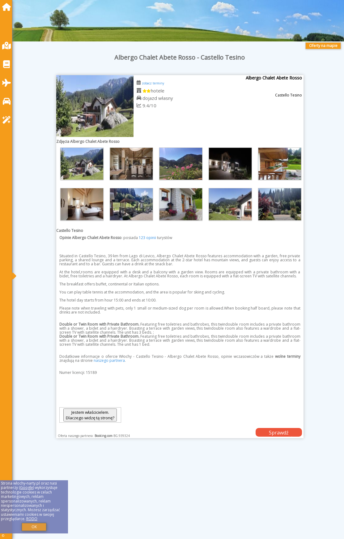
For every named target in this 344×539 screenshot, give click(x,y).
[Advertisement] (180, 496)
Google (26, 487)
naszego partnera (109, 360)
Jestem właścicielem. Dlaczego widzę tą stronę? (90, 415)
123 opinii (147, 237)
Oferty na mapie (323, 45)
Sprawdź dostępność (278, 433)
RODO (31, 518)
